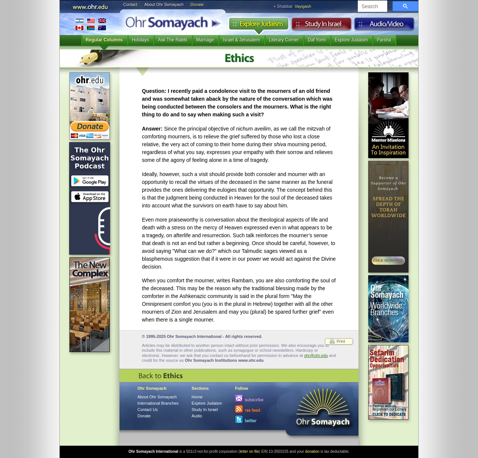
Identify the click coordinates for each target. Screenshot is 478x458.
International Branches (91, 24)
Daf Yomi (317, 40)
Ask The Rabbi (172, 40)
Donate (197, 4)
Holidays (140, 40)
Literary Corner (284, 40)
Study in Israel (321, 25)
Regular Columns (104, 40)
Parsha (384, 40)
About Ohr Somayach (164, 4)
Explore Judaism (258, 25)
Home (197, 397)
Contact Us (147, 409)
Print (340, 341)
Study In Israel (205, 409)
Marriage (205, 40)
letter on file (249, 451)
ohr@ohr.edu (316, 355)
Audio (384, 25)
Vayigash (303, 6)
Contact (130, 4)
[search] (371, 6)
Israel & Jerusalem (241, 40)
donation (312, 451)
